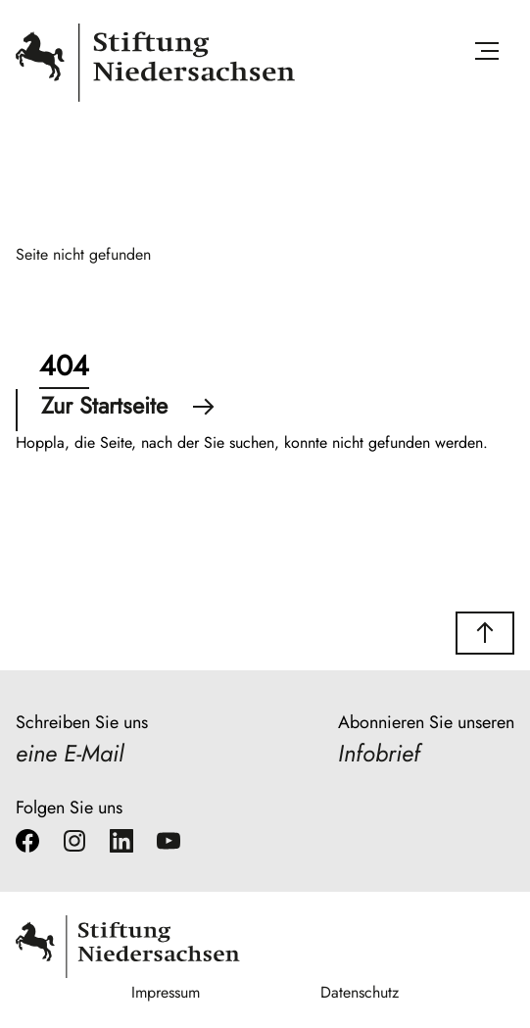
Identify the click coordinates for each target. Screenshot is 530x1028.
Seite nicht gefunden (83, 254)
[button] (485, 633)
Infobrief (379, 753)
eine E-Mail (69, 753)
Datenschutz (359, 992)
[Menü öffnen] (486, 54)
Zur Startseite (128, 405)
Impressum (165, 992)
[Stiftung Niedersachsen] (155, 97)
